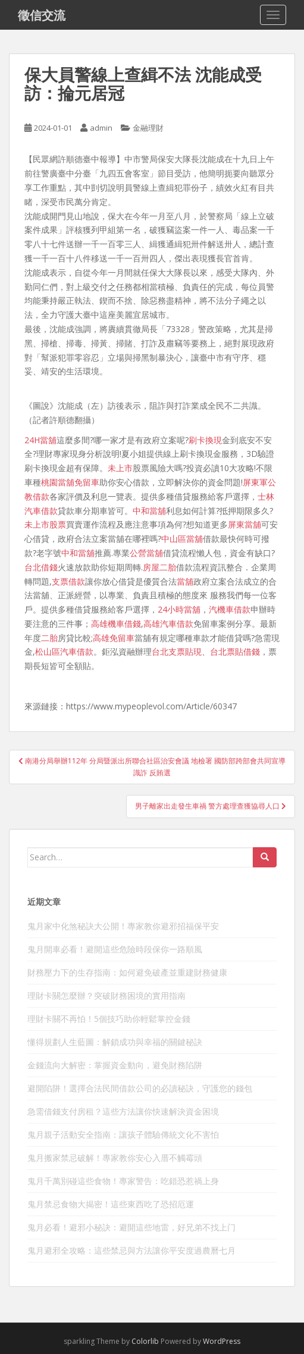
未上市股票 (45, 524)
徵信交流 (41, 15)
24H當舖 (40, 440)
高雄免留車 (113, 637)
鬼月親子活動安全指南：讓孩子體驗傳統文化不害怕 (123, 1134)
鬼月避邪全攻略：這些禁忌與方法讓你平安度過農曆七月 (131, 1250)
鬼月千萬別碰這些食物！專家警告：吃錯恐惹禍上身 (123, 1180)
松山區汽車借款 (64, 651)
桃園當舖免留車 (70, 482)
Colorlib (145, 1341)
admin (101, 127)
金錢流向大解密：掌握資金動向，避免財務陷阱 (114, 1065)
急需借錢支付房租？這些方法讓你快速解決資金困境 (123, 1111)
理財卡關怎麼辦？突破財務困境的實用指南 (106, 995)
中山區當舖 (182, 538)
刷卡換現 (205, 440)
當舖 (185, 581)
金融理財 (148, 127)
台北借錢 (41, 567)
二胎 (49, 637)
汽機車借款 (229, 609)
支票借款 (68, 581)
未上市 (120, 468)
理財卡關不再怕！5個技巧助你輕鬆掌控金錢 (108, 1018)
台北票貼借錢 (235, 651)
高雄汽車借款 (168, 623)
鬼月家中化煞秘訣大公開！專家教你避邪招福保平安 (123, 926)
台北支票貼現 (177, 651)
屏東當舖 (244, 524)
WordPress (221, 1341)
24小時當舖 (179, 609)
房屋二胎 (159, 567)
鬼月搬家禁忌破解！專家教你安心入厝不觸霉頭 (114, 1157)
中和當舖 (149, 510)
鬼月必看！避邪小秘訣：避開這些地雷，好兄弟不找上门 (131, 1227)
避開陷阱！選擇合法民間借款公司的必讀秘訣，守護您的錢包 (139, 1088)
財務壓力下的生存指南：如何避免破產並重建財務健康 (127, 972)
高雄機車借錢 (116, 623)
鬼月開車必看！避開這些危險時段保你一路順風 (114, 949)
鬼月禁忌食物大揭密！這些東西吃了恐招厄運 (110, 1204)
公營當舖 (146, 552)
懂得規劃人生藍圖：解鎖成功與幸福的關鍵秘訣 (114, 1041)
